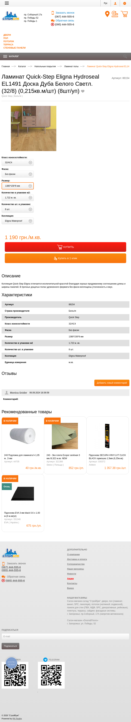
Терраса (8, 44)
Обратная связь (62, 20)
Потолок (8, 41)
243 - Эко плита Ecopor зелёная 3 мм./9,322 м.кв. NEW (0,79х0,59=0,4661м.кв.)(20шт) (63, 457)
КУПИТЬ (65, 247)
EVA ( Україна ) (11, 522)
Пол (5, 38)
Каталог (11, 56)
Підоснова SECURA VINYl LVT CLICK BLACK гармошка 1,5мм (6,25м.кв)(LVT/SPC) (107, 457)
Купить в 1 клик (65, 258)
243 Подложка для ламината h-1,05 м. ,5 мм (22, 457)
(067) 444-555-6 (64, 16)
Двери (7, 35)
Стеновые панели (14, 48)
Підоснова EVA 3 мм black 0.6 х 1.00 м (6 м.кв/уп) (22, 514)
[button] (7, 3)
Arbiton (92, 465)
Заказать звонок (62, 12)
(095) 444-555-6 (64, 24)
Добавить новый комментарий (112, 383)
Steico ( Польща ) (55, 465)
